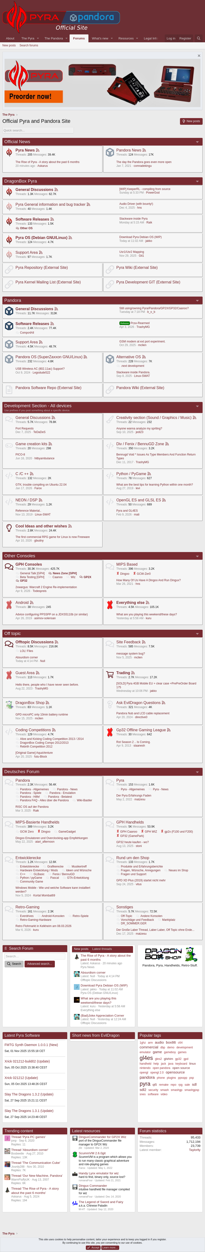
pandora (147, 1077)
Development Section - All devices (38, 405)
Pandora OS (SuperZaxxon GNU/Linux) (48, 357)
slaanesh (139, 745)
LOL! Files (24, 651)
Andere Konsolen (149, 916)
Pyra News (25, 150)
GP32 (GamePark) (130, 836)
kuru (148, 618)
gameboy (170, 1052)
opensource (175, 1072)
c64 (180, 1042)
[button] (38, 38)
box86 (171, 1042)
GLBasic (36, 874)
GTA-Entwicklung (75, 877)
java (170, 1063)
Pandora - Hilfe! (27, 796)
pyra (145, 1084)
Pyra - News (158, 789)
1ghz (143, 1042)
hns (139, 207)
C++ (20, 874)
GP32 (21, 580)
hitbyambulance (44, 458)
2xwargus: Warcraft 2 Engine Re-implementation (46, 587)
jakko (148, 241)
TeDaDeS (39, 432)
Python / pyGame (28, 877)
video (164, 1094)
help (156, 1063)
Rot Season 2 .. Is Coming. (133, 742)
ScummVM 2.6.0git (92, 1153)
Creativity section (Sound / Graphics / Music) (154, 418)
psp (191, 1077)
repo (173, 1084)
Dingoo (122, 573)
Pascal (52, 877)
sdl (194, 1084)
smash (164, 1090)
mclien (142, 345)
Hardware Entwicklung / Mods (36, 870)
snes (143, 1094)
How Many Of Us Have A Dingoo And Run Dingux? (148, 580)
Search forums (29, 45)
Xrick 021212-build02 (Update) (27, 1061)
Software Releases (32, 219)
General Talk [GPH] (30, 573)
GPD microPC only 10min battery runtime (41, 714)
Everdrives (24, 916)
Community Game (29, 881)
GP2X (85, 577)
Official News (17, 141)
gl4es (146, 1058)
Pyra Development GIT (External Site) (148, 282)
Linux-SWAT (142, 376)
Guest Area (25, 673)
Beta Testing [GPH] (29, 577)
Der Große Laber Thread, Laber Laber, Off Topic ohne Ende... (155, 930)
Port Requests (24, 428)
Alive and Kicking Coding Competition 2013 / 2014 (49, 739)
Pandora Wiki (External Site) (140, 388)
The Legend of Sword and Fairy (101, 1202)
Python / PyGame (131, 474)
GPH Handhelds (130, 822)
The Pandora (54, 38)
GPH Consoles (28, 564)
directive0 (141, 717)
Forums (79, 38)
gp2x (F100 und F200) (177, 831)
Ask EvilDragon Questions (138, 703)
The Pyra (27, 38)
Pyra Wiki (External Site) (137, 268)
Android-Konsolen (50, 916)
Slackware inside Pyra (133, 218)
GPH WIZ (149, 831)
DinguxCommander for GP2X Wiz (102, 1137)
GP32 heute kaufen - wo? (132, 842)
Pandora (12, 300)
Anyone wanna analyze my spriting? (139, 428)
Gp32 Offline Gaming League (141, 730)
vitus (139, 884)
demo (170, 1047)
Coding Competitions (33, 730)
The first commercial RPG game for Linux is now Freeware (52, 537)
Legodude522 (41, 372)
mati (136, 514)
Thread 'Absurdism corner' (29, 1150)
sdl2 (143, 1090)
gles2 (158, 1059)
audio (159, 1042)
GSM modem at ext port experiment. (142, 341)
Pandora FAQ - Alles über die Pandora (42, 800)
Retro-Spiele (78, 916)
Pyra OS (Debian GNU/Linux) (41, 238)
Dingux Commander (93, 1185)
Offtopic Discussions (34, 642)
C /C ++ (22, 474)
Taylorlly (194, 1150)
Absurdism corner (26, 657)
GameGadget (65, 831)
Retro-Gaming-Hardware (33, 919)
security (153, 1090)
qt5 (155, 1084)
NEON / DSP (26, 500)
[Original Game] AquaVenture (34, 752)
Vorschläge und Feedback (135, 919)
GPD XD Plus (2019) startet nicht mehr (141, 880)
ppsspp (182, 1077)
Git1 (141, 255)
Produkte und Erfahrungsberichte (139, 866)
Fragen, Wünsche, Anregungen (138, 870)
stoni (139, 846)
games (182, 1052)
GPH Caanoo (126, 831)
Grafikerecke (53, 866)
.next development (130, 366)
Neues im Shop (176, 870)
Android (22, 603)
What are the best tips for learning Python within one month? (154, 484)
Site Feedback (128, 642)
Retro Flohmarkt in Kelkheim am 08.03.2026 (43, 926)
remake (164, 1084)
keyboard (181, 1063)
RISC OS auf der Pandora (32, 806)
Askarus (42, 166)
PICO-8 (20, 454)
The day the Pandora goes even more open (144, 162)
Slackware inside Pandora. (133, 372)
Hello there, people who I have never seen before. (47, 684)
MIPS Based (127, 564)
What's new (100, 38)
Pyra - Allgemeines (130, 789)
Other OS (24, 228)
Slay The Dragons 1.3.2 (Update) (29, 1094)
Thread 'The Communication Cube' (35, 1163)
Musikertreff (77, 866)
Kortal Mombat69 (44, 895)
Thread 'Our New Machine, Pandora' (36, 1175)
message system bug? (130, 653)
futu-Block (40, 756)
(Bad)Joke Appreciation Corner (102, 1015)
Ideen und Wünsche (77, 870)
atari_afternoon (45, 841)
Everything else (130, 603)
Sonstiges (124, 907)
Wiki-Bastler (82, 800)
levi (138, 488)
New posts (9, 45)
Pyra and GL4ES (127, 510)
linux (192, 1063)
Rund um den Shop (132, 858)
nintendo (145, 1068)
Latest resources (86, 1131)
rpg (180, 1084)
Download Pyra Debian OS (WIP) (140, 237)
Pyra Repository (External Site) (41, 268)
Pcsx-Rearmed (134, 323)
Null (42, 661)
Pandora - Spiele (28, 793)
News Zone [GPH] (62, 573)
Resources (126, 38)
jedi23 (139, 432)
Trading (123, 673)
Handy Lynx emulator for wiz (99, 1173)
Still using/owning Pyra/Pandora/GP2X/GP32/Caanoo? (154, 308)
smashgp (177, 1090)
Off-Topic (124, 916)
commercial (149, 1047)
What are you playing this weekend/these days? (146, 614)
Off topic (12, 633)
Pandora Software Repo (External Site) (48, 388)
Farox (38, 488)
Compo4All (24, 332)
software (153, 1094)
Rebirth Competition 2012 (33, 746)
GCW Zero (24, 831)
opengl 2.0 (157, 1072)
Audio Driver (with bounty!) (136, 204)
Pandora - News (64, 789)
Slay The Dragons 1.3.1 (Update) (29, 1111)
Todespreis (39, 591)
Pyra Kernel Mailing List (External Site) (48, 282)
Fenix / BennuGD (61, 874)
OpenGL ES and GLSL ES (138, 500)
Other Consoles (19, 555)
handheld (145, 1063)
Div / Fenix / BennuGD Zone (140, 444)
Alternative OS (128, 357)
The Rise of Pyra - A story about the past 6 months (47, 162)
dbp (162, 1047)
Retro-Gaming (27, 907)
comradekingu (143, 166)
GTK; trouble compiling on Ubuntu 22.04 (41, 484)
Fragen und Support (131, 874)
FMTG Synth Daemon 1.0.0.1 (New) (31, 1045)
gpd (186, 1059)
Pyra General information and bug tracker (50, 204)
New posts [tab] (81, 949)
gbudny (39, 540)
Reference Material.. (28, 510)
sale (187, 1084)
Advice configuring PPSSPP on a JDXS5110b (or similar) (51, 614)
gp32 (178, 1059)
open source (181, 1068)
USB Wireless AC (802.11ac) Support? (40, 368)
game (157, 1052)
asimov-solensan (45, 618)
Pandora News (128, 150)
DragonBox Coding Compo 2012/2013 (42, 742)
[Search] (199, 38)
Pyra (120, 780)
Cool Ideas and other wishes (41, 526)
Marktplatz (166, 919)
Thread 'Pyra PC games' (28, 1137)
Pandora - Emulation (60, 793)
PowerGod (153, 192)
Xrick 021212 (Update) (21, 1078)
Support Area (26, 252)
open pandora (161, 1068)
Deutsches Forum (21, 771)
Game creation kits (31, 444)
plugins (171, 1077)
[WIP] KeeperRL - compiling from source (144, 189)
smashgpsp (191, 1090)
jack (163, 1063)
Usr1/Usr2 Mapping (131, 252)
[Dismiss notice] (198, 56)
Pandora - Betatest (58, 796)
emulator (145, 1052)
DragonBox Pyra (20, 181)
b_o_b (151, 312)
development (184, 1047)
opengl (144, 1072)
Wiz (71, 577)
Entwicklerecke (28, 858)
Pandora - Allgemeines (32, 789)
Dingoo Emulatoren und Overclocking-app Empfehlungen (51, 838)
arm (150, 1042)
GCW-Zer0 (142, 573)
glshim (168, 1059)
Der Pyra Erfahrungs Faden (133, 795)
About (10, 38)
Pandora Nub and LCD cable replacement (142, 713)
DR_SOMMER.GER (131, 923)
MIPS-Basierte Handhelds (37, 822)
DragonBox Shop (30, 703)
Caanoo (55, 577)
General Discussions (34, 190)
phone (161, 1077)
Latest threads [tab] (102, 949)
